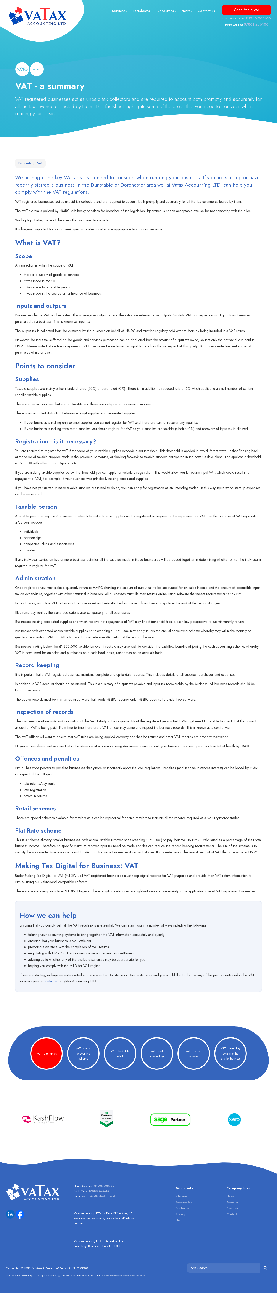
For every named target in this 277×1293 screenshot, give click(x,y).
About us (232, 1202)
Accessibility (184, 1202)
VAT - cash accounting (157, 1053)
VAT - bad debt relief (120, 1053)
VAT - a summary (46, 1054)
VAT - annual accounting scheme (83, 1053)
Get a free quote (246, 9)
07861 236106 (256, 24)
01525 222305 (104, 1186)
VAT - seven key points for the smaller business (230, 1053)
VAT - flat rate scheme (193, 1053)
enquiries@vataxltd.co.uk (99, 1196)
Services (119, 10)
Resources (166, 10)
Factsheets (142, 10)
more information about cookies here (124, 1275)
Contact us (206, 10)
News (186, 10)
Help (179, 1220)
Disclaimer (182, 1208)
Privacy (180, 1214)
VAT (39, 163)
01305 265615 (258, 18)
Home (230, 1196)
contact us (51, 981)
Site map (181, 1196)
